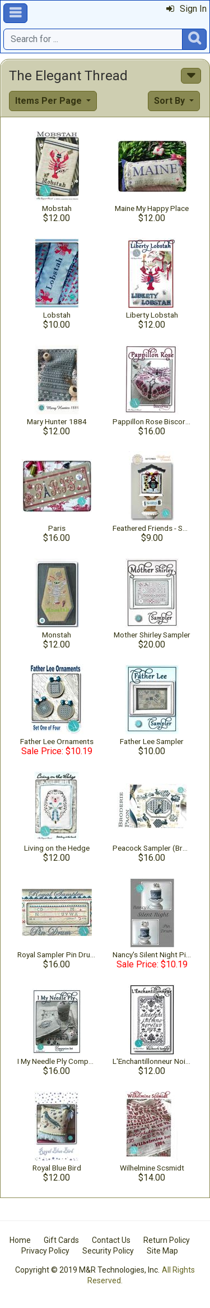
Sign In (186, 8)
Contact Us (111, 1240)
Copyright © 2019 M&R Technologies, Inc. (87, 1269)
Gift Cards (61, 1240)
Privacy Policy (45, 1250)
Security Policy (108, 1250)
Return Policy (166, 1240)
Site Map (162, 1250)
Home (20, 1240)
